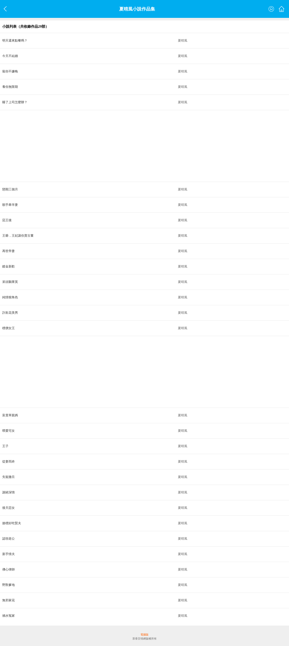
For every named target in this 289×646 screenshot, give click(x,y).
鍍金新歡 (8, 266)
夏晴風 (182, 40)
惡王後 (7, 220)
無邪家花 (8, 600)
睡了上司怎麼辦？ (14, 102)
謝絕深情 (8, 492)
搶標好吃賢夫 (11, 523)
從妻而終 (8, 461)
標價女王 (8, 328)
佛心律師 (8, 569)
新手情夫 (8, 554)
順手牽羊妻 (10, 204)
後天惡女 (8, 507)
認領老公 (8, 538)
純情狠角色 (10, 297)
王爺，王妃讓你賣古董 (18, 235)
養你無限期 (10, 86)
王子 (5, 446)
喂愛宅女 (8, 430)
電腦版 (144, 634)
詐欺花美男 (10, 312)
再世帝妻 (8, 251)
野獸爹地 (8, 585)
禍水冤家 (8, 615)
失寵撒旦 (8, 477)
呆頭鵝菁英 (10, 282)
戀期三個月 (10, 189)
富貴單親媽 (10, 415)
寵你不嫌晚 (10, 71)
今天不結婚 (10, 56)
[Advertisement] (134, 146)
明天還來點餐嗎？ (14, 40)
